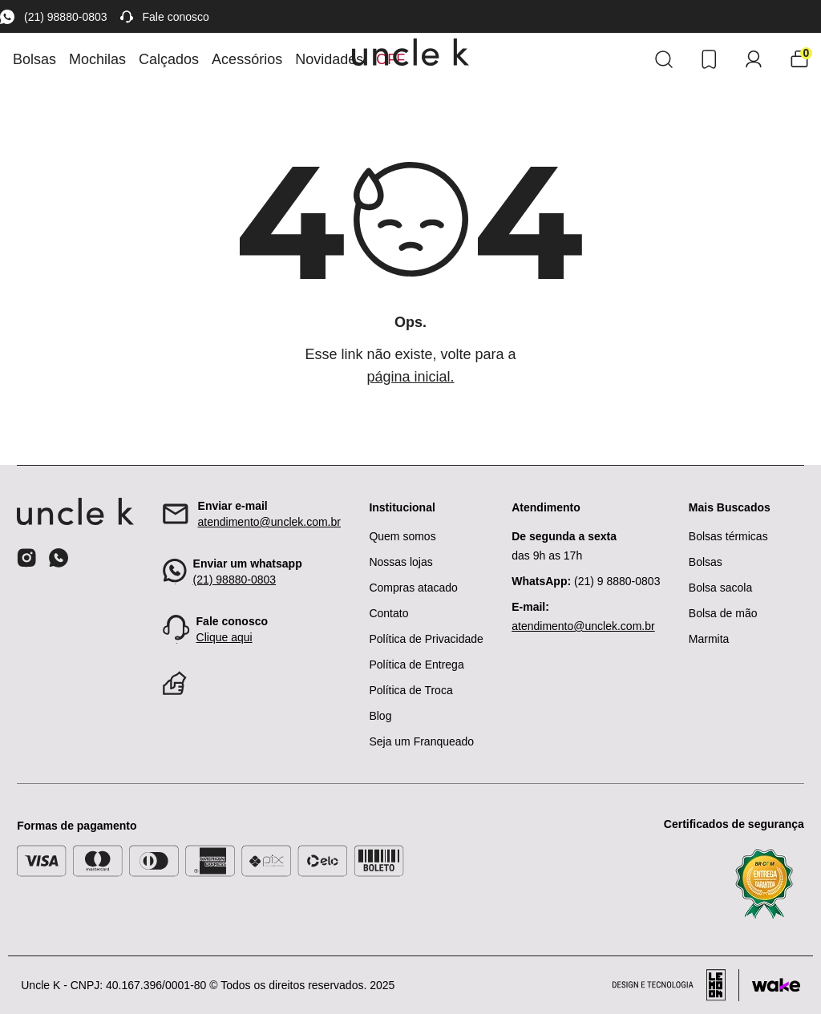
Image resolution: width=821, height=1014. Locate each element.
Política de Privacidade (426, 638)
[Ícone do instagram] (26, 558)
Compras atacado (413, 587)
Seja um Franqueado (421, 741)
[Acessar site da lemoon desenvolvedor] (676, 985)
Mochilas (97, 59)
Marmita (709, 638)
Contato (388, 613)
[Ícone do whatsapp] (58, 557)
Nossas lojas (400, 561)
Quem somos (402, 536)
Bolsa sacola (720, 587)
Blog (380, 715)
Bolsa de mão (723, 613)
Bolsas (34, 59)
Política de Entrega (416, 664)
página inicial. (410, 377)
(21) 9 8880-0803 (586, 581)
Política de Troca (410, 690)
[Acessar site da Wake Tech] (776, 985)
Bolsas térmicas (728, 536)
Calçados (169, 59)
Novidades (329, 59)
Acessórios (247, 59)
